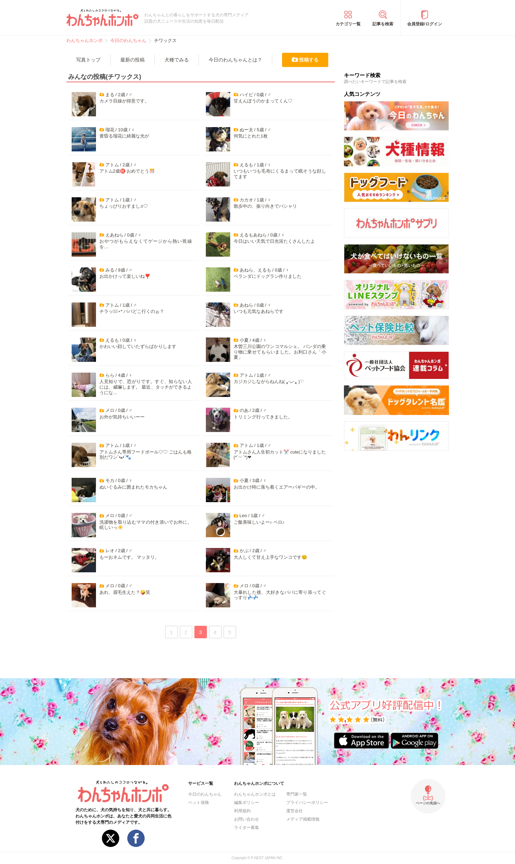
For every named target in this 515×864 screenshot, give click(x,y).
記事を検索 (382, 24)
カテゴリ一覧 (348, 24)
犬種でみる (176, 60)
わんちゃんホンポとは (255, 794)
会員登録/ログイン (424, 24)
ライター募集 (246, 827)
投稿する (309, 60)
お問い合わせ (246, 819)
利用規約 (242, 810)
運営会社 (294, 810)
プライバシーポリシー (307, 802)
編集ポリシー (246, 802)
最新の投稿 (132, 60)
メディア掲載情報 (303, 819)
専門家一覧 (296, 794)
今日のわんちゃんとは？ (235, 60)
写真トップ (88, 60)
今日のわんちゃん (205, 794)
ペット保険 (198, 802)
